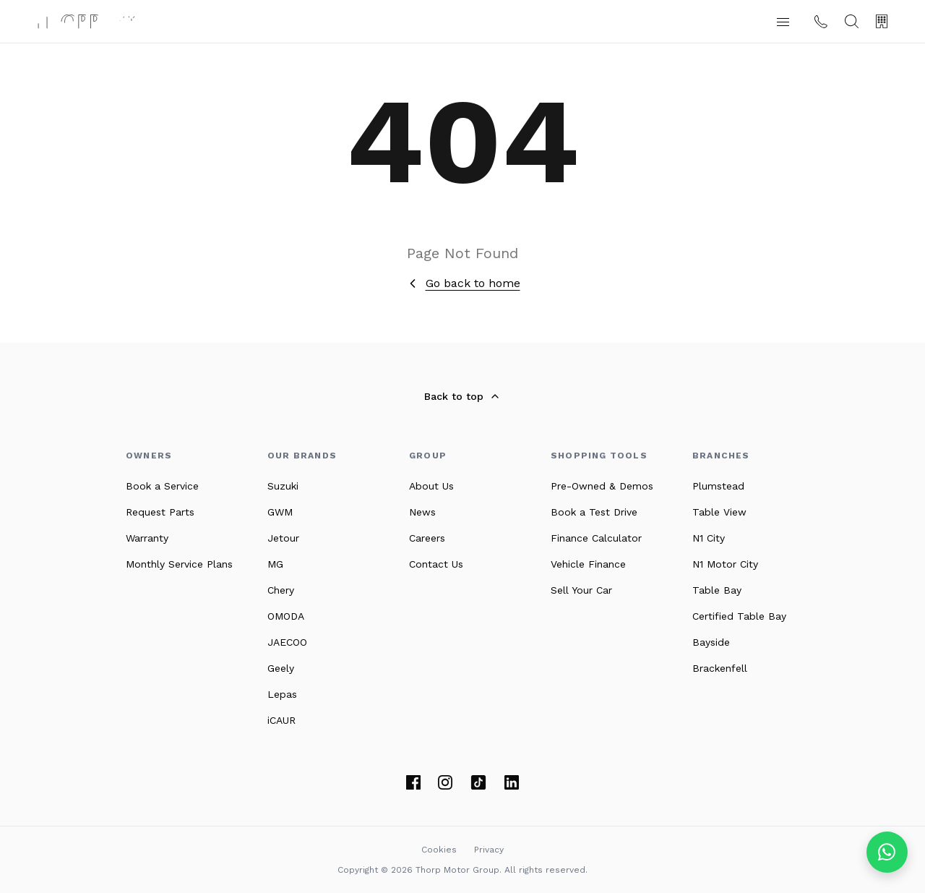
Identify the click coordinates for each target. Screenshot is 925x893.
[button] (782, 21)
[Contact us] (821, 21)
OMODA (285, 616)
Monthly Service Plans (179, 564)
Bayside (711, 642)
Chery (280, 590)
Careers (427, 538)
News (422, 512)
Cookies (439, 850)
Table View (719, 512)
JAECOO (287, 642)
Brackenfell (719, 668)
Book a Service (162, 486)
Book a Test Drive (594, 512)
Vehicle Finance (588, 564)
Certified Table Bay (739, 616)
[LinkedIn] (511, 782)
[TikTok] (478, 782)
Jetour (283, 538)
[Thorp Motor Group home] (86, 21)
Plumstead (718, 486)
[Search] (851, 21)
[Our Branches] (881, 21)
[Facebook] (413, 782)
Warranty (147, 538)
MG (275, 564)
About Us (431, 486)
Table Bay (716, 590)
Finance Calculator (596, 538)
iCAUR (281, 720)
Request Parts (160, 512)
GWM (280, 512)
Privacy (489, 850)
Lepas (282, 694)
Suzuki (282, 486)
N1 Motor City (725, 564)
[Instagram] (445, 782)
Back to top (462, 396)
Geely (280, 668)
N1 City (708, 538)
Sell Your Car (581, 590)
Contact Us (436, 564)
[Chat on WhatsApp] (887, 852)
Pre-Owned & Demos (602, 486)
